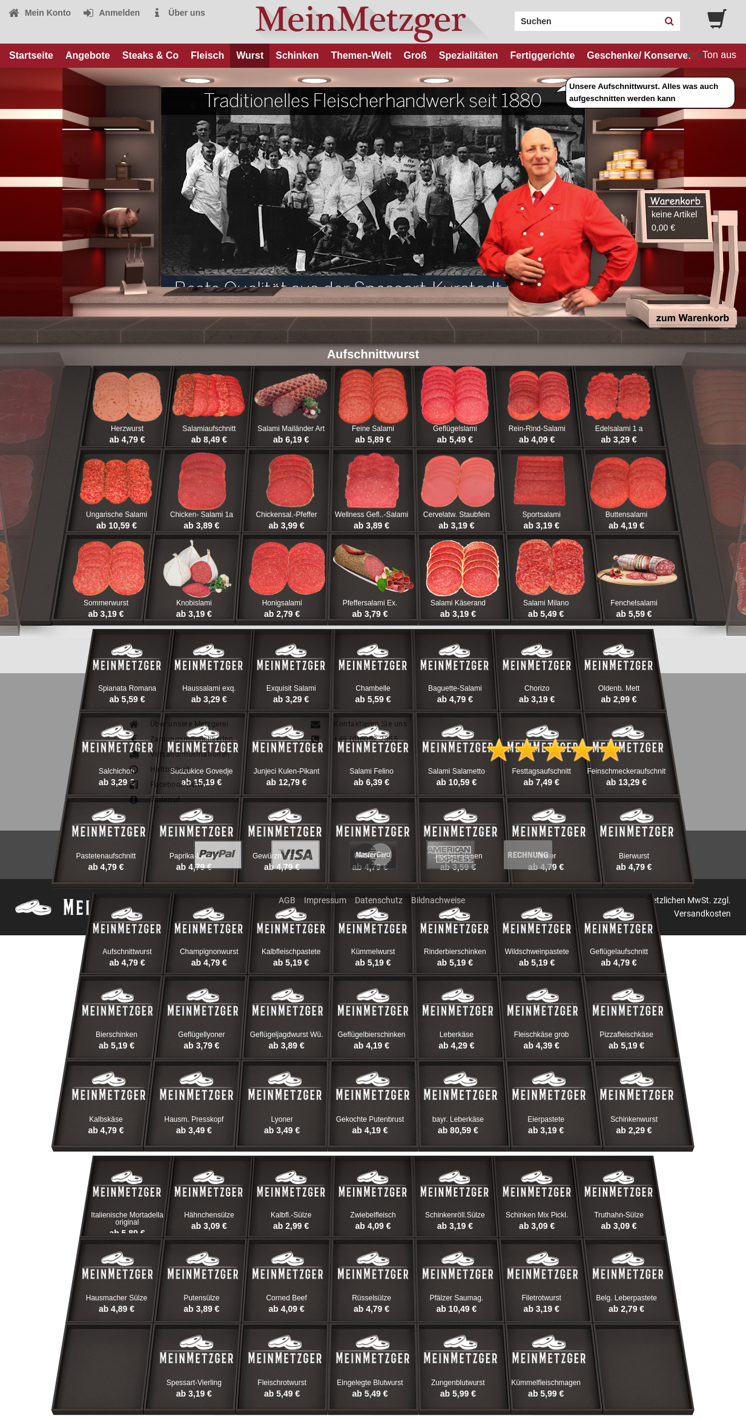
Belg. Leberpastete (626, 1298)
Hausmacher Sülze (116, 1298)
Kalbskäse (105, 1119)
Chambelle (372, 688)
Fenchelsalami (633, 603)
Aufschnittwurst (126, 951)
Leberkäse (457, 1034)
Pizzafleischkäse (626, 1034)
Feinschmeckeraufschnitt (627, 771)
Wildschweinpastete (537, 951)
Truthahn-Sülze (619, 1215)
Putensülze (201, 1298)
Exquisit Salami (291, 688)
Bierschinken (116, 1034)
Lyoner (282, 1119)
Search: (507, 17)
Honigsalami (282, 603)
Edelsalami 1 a (619, 428)
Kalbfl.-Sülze (291, 1215)
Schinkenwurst (634, 1119)
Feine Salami (373, 428)
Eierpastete (545, 1119)
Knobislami (194, 603)
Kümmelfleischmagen (546, 1382)
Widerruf (154, 799)
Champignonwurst (209, 951)
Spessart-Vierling (194, 1382)
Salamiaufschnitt (209, 428)
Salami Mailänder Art (291, 428)
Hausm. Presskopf (193, 1119)
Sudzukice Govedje (201, 771)
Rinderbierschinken (455, 951)
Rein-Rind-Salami (537, 428)
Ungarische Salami (116, 514)
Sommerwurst (106, 603)
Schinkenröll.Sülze (455, 1215)
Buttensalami (626, 514)
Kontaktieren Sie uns (358, 724)
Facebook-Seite (166, 784)
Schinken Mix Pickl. (537, 1215)
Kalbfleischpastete (291, 951)
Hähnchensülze (209, 1215)
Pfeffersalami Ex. (370, 603)
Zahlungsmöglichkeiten (180, 739)
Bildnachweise (438, 900)
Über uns (178, 13)
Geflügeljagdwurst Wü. (286, 1034)
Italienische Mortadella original (127, 1218)
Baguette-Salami (455, 688)
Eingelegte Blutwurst (370, 1382)
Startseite (31, 55)
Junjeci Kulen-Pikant (287, 771)
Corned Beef (286, 1298)
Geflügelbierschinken (371, 1034)
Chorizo (536, 688)
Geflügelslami (455, 428)
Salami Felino (371, 771)
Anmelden (111, 13)
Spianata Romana (127, 688)
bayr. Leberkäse (458, 1119)
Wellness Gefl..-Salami (371, 514)
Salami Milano (546, 603)
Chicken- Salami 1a (201, 514)
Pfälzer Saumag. (456, 1298)
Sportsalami (542, 514)
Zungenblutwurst (458, 1382)
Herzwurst (127, 428)
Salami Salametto (456, 771)
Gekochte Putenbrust (370, 1119)
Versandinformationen (179, 754)
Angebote (87, 55)
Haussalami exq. (209, 688)
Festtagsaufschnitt (541, 771)
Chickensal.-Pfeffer (286, 514)
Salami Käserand (458, 603)
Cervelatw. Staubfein (456, 514)
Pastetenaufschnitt (106, 856)
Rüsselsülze (371, 1298)
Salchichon (116, 771)
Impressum (325, 900)
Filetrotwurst (541, 1298)
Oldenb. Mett (619, 688)
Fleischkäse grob (541, 1034)
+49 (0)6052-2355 (353, 739)
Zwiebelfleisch (372, 1215)
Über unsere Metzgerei (178, 724)
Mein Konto (39, 13)
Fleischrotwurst (281, 1382)
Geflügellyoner (201, 1034)
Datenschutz (379, 900)
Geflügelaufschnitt (619, 951)
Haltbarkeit (159, 769)
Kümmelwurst (373, 951)
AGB (287, 900)
